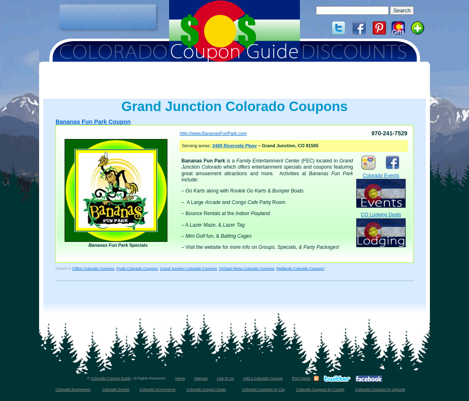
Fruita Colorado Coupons (137, 269)
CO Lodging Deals (381, 229)
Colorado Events (381, 190)
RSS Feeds (301, 378)
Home (180, 378)
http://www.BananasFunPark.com (213, 133)
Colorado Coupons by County (320, 389)
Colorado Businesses (73, 389)
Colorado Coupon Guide (111, 378)
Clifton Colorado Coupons (93, 269)
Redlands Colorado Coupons (300, 269)
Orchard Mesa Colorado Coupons (246, 269)
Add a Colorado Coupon (263, 378)
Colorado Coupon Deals (206, 389)
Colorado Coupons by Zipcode (380, 389)
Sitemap (201, 378)
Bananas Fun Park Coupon (93, 121)
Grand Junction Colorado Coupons (188, 269)
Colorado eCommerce (157, 389)
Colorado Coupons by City (263, 389)
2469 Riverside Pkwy (234, 145)
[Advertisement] (108, 17)
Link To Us (225, 378)
